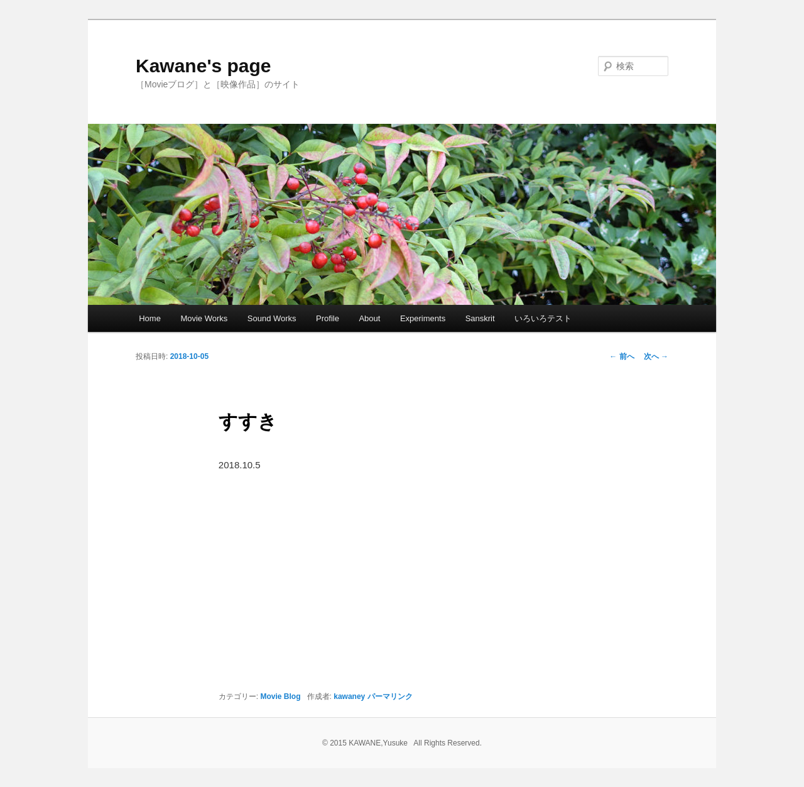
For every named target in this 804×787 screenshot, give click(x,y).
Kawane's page (203, 65)
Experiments (422, 318)
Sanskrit (480, 318)
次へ (656, 356)
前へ (621, 356)
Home (150, 318)
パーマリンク (390, 696)
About (369, 318)
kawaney (349, 696)
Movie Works (203, 318)
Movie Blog (281, 696)
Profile (327, 318)
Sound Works (271, 318)
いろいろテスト (543, 318)
